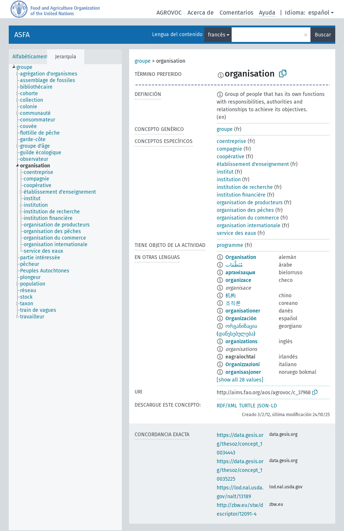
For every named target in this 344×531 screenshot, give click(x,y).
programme (230, 245)
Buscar (323, 35)
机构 (230, 295)
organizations (241, 341)
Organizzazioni (242, 364)
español (318, 12)
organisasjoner (243, 372)
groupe (143, 61)
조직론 (233, 303)
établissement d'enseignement (253, 164)
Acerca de (201, 12)
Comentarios (236, 12)
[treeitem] (27, 67)
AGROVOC (169, 12)
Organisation (240, 257)
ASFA (22, 34)
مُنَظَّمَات (234, 265)
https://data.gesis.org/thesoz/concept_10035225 (240, 470)
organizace (238, 280)
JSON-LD (267, 406)
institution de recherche (245, 187)
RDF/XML (227, 406)
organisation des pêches (245, 210)
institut (225, 172)
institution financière (241, 195)
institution (229, 180)
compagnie (229, 149)
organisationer (242, 311)
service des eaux (236, 233)
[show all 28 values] (240, 380)
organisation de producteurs (250, 202)
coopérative (230, 157)
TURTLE (247, 406)
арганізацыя (240, 273)
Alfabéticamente (31, 57)
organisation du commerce (248, 218)
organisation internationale (249, 225)
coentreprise (231, 141)
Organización (240, 318)
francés (216, 35)
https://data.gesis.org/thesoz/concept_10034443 (240, 444)
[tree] (65, 297)
